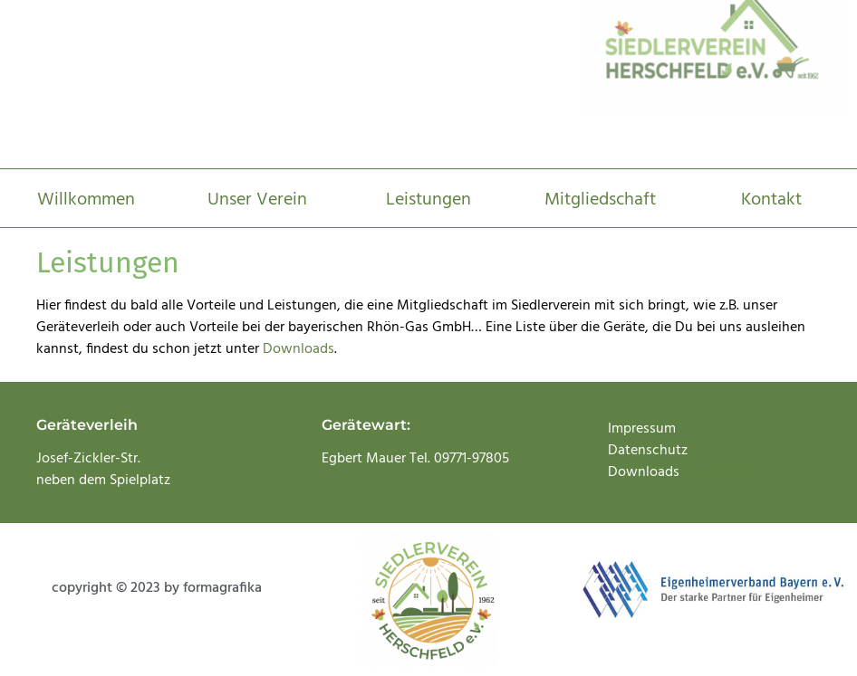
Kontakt (771, 200)
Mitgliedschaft (600, 200)
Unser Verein (257, 200)
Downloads (298, 349)
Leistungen (428, 200)
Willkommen (86, 200)
